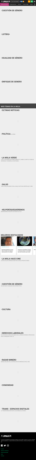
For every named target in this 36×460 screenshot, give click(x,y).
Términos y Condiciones (5, 450)
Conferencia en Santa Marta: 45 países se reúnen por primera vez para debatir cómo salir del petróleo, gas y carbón (24, 250)
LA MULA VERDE (25, 4)
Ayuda (2, 454)
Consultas (2, 455)
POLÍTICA (19, 4)
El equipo (2, 448)
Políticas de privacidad (4, 452)
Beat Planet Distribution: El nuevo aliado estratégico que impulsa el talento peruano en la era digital (7, 250)
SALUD (31, 4)
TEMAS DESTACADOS (4, 4)
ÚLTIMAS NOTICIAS (13, 4)
